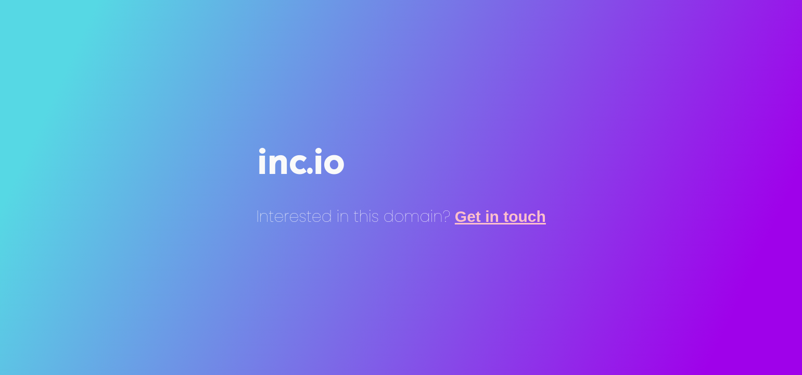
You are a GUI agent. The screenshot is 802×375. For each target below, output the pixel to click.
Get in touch (500, 216)
